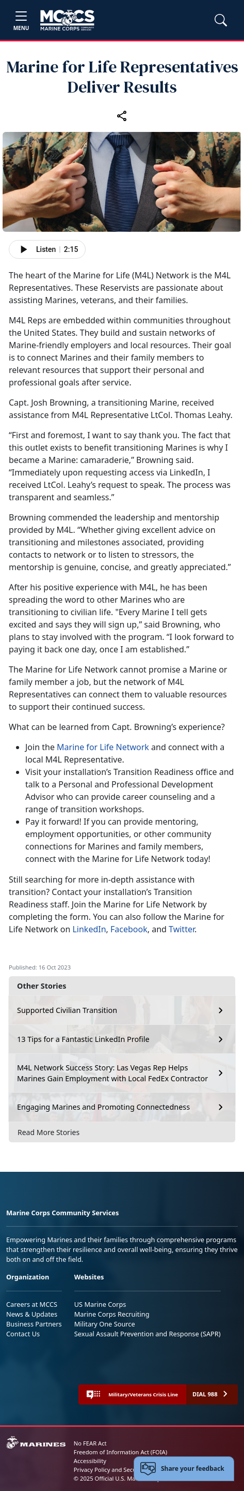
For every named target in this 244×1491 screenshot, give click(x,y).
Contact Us (23, 1333)
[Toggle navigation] (21, 20)
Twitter (181, 929)
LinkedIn (89, 929)
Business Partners (34, 1324)
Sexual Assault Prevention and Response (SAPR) (147, 1333)
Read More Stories (48, 1132)
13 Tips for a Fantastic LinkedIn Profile (83, 1039)
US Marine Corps (100, 1304)
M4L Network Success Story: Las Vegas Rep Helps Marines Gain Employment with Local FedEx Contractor (112, 1073)
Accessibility (90, 1461)
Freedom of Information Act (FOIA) (120, 1452)
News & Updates (31, 1314)
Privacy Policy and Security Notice (119, 1469)
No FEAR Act (90, 1443)
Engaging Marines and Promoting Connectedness (103, 1107)
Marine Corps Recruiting (112, 1314)
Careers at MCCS (31, 1304)
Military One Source (104, 1324)
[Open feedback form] (184, 1468)
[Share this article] (122, 116)
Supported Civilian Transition (67, 1010)
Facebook (129, 929)
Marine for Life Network (103, 747)
